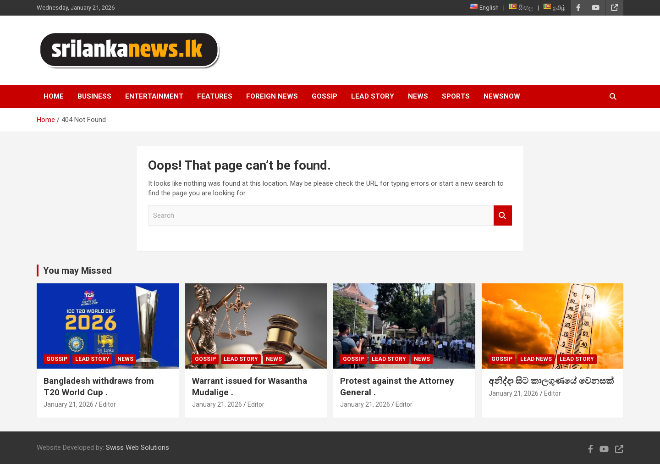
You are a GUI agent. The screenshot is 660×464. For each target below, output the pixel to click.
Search (503, 215)
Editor (107, 404)
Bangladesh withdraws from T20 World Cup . (99, 387)
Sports (456, 96)
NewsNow (502, 96)
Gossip (324, 96)
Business (94, 96)
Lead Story (372, 96)
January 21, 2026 (69, 404)
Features (214, 96)
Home (54, 96)
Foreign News (272, 96)
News (418, 96)
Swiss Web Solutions (137, 447)
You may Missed (77, 270)
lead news (536, 359)
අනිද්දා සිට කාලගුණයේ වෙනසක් (551, 381)
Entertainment (154, 96)
